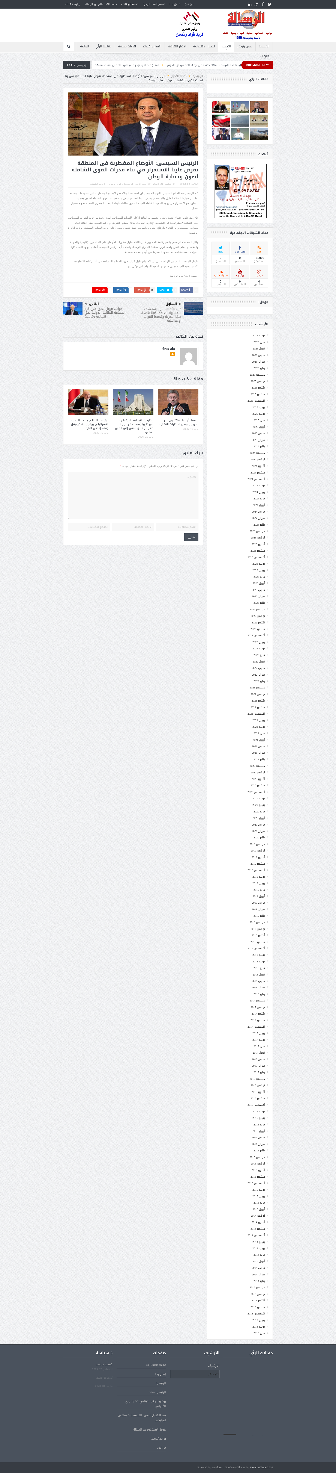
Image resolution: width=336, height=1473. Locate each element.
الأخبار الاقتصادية (204, 46)
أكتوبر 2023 (258, 544)
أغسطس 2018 (256, 948)
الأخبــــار (226, 46)
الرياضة (84, 46)
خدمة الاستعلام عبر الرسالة (100, 4)
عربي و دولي (115, 183)
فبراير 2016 (258, 1144)
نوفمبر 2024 (258, 459)
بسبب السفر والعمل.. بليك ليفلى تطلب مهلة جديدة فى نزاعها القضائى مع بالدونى (201, 65)
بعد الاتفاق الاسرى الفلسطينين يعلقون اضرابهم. (142, 1418)
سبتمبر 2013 (257, 1307)
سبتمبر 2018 (257, 942)
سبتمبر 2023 (257, 550)
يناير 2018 (259, 994)
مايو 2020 (259, 811)
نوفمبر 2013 (258, 1294)
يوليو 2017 (258, 1033)
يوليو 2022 (258, 642)
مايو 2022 (259, 655)
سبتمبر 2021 (257, 707)
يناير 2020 (259, 837)
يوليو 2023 (258, 563)
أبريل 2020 (259, 818)
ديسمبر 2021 (257, 687)
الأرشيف (213, 1366)
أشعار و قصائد (151, 46)
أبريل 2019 (259, 896)
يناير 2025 (259, 446)
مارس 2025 (258, 433)
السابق (173, 304)
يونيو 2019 (258, 883)
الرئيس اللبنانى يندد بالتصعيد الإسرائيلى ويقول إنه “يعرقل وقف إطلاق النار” (89, 424)
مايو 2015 (259, 1202)
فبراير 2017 (258, 1065)
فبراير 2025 (258, 440)
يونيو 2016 (258, 1118)
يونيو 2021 (258, 726)
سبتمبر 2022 (257, 629)
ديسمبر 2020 (257, 765)
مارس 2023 (258, 590)
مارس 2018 (258, 981)
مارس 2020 (258, 824)
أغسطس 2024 (256, 479)
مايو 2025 (259, 420)
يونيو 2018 (258, 961)
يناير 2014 (259, 1281)
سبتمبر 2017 (257, 1020)
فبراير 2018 (258, 987)
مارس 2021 (258, 746)
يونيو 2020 (258, 805)
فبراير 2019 (258, 909)
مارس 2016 (258, 1137)
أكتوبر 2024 (258, 466)
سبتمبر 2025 (257, 394)
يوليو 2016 (258, 1111)
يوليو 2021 (258, 720)
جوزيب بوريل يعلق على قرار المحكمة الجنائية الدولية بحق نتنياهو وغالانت (105, 312)
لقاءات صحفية (127, 46)
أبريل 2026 (259, 348)
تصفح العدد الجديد (154, 4)
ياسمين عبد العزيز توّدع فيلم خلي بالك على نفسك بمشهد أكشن (111, 65)
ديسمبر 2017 (257, 1000)
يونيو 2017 (258, 1039)
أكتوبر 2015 (258, 1170)
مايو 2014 (259, 1254)
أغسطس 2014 (256, 1235)
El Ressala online (156, 1364)
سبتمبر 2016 (257, 1098)
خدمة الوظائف (130, 4)
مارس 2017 (258, 1059)
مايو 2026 (259, 342)
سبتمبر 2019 (257, 863)
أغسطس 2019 (256, 870)
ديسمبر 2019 (257, 844)
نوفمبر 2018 (258, 929)
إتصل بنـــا (175, 4)
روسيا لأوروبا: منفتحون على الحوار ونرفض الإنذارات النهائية (178, 422)
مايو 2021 (259, 733)
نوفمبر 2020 (258, 772)
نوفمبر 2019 (258, 850)
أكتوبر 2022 (258, 622)
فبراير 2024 (258, 518)
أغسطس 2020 (256, 792)
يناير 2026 (259, 368)
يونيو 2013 (258, 1326)
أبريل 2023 (259, 583)
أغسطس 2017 (256, 1026)
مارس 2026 (258, 355)
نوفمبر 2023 (258, 537)
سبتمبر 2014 (257, 1228)
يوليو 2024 (258, 485)
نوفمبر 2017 (258, 1007)
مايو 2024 (259, 498)
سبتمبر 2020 (257, 785)
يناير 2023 (259, 602)
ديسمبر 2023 (257, 531)
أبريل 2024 (259, 505)
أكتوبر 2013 (258, 1300)
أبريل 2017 (259, 1052)
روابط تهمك (72, 4)
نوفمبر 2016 (258, 1085)
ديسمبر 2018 (257, 922)
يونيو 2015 (258, 1196)
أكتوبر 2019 (258, 857)
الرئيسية (264, 46)
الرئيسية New (158, 1392)
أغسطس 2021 (256, 713)
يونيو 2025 (258, 413)
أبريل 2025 (259, 426)
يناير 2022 (259, 681)
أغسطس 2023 (256, 557)
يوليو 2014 (258, 1242)
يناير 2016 (259, 1150)
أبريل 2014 (259, 1261)
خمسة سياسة (104, 1364)
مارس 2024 (258, 511)
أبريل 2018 (259, 974)
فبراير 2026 (258, 361)
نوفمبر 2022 (258, 616)
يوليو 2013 (258, 1320)
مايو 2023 (259, 576)
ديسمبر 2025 (257, 374)
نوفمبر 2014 (258, 1215)
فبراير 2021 (258, 752)
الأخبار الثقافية (177, 46)
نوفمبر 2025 (258, 381)
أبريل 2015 (259, 1209)
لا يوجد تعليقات (97, 183)
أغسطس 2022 (256, 635)
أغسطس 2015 (256, 1183)
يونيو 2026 (258, 335)
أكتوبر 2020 (258, 779)
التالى (92, 304)
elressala (185, 183)
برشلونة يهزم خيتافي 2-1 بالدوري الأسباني (145, 1404)
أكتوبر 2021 (258, 700)
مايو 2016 (259, 1124)
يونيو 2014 (258, 1248)
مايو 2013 (259, 1333)
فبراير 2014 (258, 1274)
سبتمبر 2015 (257, 1176)
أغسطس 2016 (256, 1104)
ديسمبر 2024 (257, 452)
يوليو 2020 (258, 798)
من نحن (189, 4)
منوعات (265, 56)
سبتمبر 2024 (257, 472)
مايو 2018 (259, 968)
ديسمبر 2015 (257, 1157)
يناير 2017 (259, 1072)
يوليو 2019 (258, 876)
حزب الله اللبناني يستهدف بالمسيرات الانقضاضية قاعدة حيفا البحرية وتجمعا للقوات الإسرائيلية (161, 315)
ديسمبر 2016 (257, 1078)
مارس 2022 (258, 668)
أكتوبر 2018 (258, 935)
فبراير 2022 (258, 674)
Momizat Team (258, 1467)
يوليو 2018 (258, 954)
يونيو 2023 (258, 570)
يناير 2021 (259, 759)
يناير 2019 (259, 915)
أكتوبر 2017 (258, 1013)
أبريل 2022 (259, 661)
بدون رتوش (244, 46)
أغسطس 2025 (256, 400)
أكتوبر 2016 (258, 1092)
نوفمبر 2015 (258, 1163)
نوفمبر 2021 (258, 694)
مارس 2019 (258, 902)
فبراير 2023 (258, 596)
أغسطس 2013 (256, 1313)
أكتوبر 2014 (258, 1222)
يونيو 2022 (258, 648)
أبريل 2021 (259, 740)
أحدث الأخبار (140, 183)
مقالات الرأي (103, 46)
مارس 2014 (258, 1267)
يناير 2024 (259, 524)
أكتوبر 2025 (258, 387)
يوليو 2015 (258, 1189)
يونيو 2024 (258, 492)
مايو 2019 (259, 889)
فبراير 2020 (258, 831)
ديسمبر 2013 (257, 1287)
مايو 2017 (259, 1046)
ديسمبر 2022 (257, 609)
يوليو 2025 (258, 407)
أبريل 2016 (259, 1131)
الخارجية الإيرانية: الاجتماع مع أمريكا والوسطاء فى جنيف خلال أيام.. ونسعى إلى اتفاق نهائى (134, 426)
